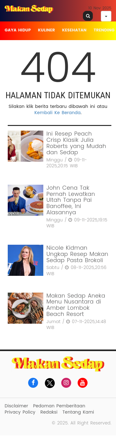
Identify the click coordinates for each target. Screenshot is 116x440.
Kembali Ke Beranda (57, 112)
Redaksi (49, 412)
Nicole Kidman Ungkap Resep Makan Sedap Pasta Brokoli (77, 254)
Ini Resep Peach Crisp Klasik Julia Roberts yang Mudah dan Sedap (76, 143)
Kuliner (46, 30)
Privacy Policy (20, 412)
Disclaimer (16, 406)
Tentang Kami (78, 412)
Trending (104, 30)
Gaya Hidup (18, 30)
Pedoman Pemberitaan (59, 406)
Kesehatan (74, 30)
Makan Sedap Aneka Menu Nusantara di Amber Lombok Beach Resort (75, 305)
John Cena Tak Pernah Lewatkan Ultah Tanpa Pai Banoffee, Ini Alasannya (70, 200)
